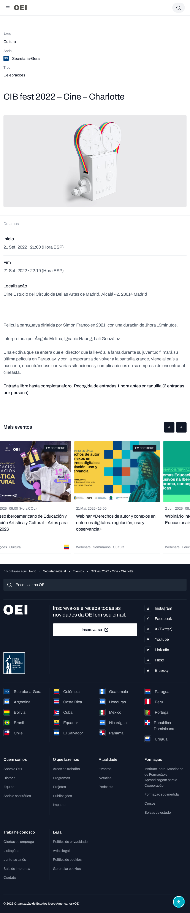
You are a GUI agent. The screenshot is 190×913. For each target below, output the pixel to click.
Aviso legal (61, 851)
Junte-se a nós (14, 859)
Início (32, 571)
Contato (9, 877)
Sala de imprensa (16, 868)
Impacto (59, 805)
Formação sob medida (161, 794)
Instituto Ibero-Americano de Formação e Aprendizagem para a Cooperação (163, 777)
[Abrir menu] (7, 7)
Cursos (149, 803)
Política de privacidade (70, 841)
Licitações (11, 851)
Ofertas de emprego (18, 841)
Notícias (105, 778)
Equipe (8, 787)
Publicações (62, 796)
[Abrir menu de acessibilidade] (179, 902)
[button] (169, 427)
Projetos (59, 787)
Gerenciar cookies (67, 868)
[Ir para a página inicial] (20, 7)
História (9, 778)
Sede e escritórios (17, 796)
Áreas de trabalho (66, 769)
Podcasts (106, 787)
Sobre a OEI (12, 769)
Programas (61, 778)
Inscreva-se (95, 629)
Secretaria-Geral (54, 571)
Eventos (78, 571)
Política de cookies (67, 859)
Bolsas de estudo (157, 812)
